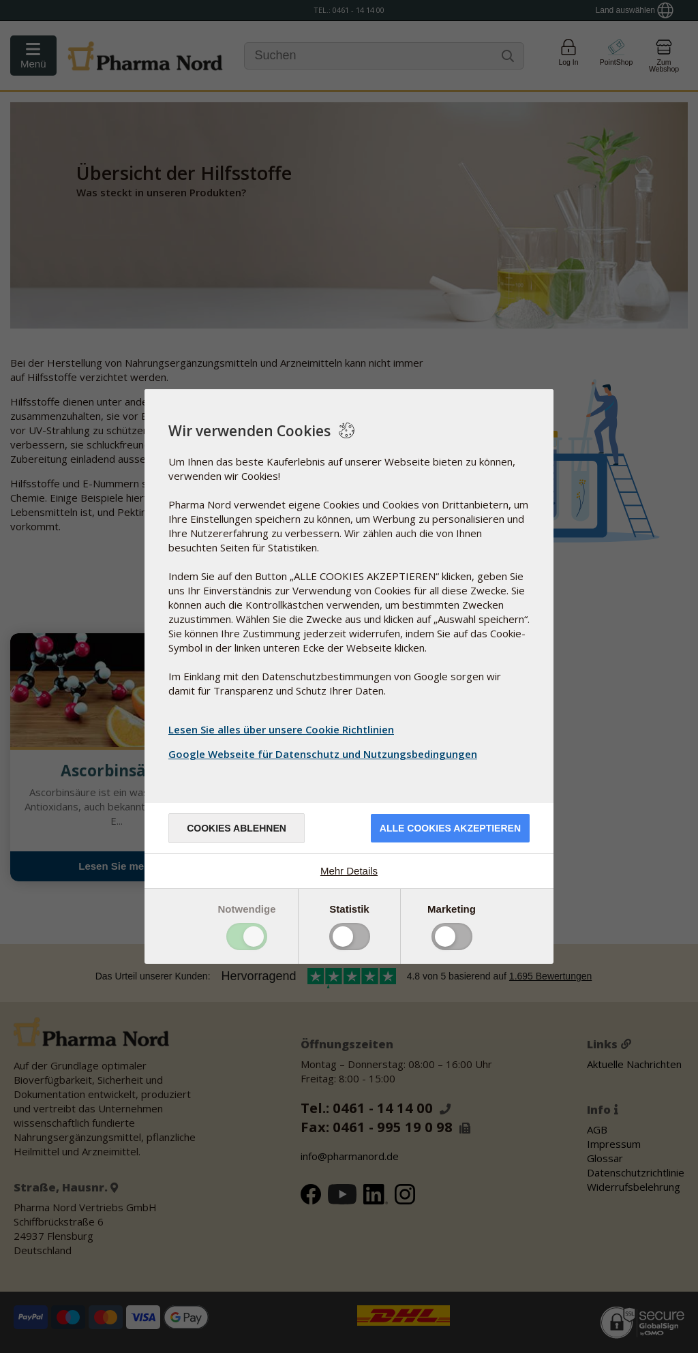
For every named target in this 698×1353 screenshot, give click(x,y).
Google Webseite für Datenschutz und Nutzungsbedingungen (324, 754)
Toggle (246, 936)
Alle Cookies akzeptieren (450, 828)
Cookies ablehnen (236, 828)
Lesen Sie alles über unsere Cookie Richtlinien (281, 729)
